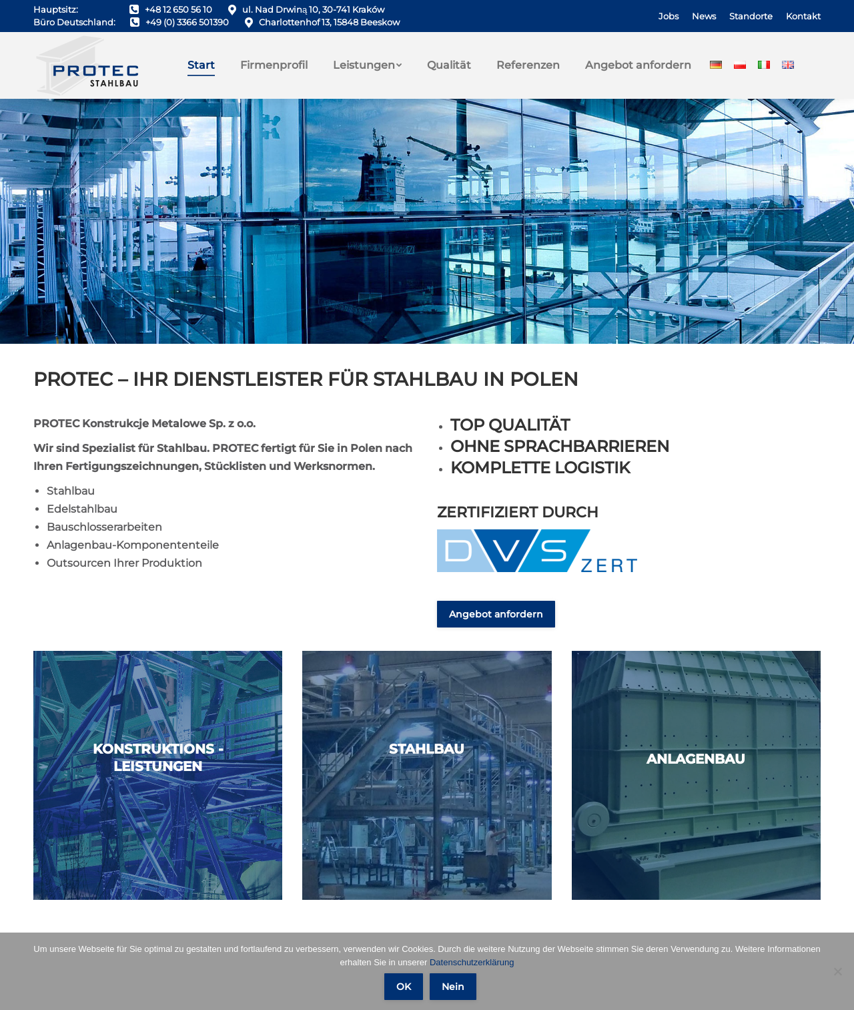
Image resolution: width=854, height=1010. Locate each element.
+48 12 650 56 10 (178, 9)
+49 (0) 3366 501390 (187, 22)
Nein (453, 987)
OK (403, 987)
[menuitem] (669, 16)
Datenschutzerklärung (472, 962)
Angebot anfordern (496, 614)
